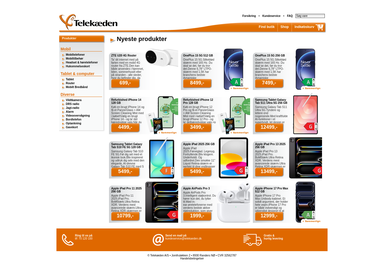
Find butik (266, 27)
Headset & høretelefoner (82, 62)
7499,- (269, 83)
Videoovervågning (78, 115)
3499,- (197, 127)
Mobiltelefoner (75, 54)
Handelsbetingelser (192, 258)
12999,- (269, 215)
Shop (285, 27)
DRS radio (72, 104)
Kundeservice (271, 15)
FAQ (290, 15)
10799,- (125, 215)
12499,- (269, 127)
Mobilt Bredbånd (77, 87)
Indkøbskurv (304, 27)
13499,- (269, 171)
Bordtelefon (73, 119)
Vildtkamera (74, 100)
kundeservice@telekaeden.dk (183, 238)
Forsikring (249, 15)
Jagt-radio (72, 107)
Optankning (73, 123)
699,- (125, 83)
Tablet (70, 79)
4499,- (125, 127)
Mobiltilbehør (74, 58)
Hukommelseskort (78, 66)
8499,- (197, 83)
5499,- (125, 171)
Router (70, 83)
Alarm (70, 111)
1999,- (197, 215)
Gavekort (72, 127)
